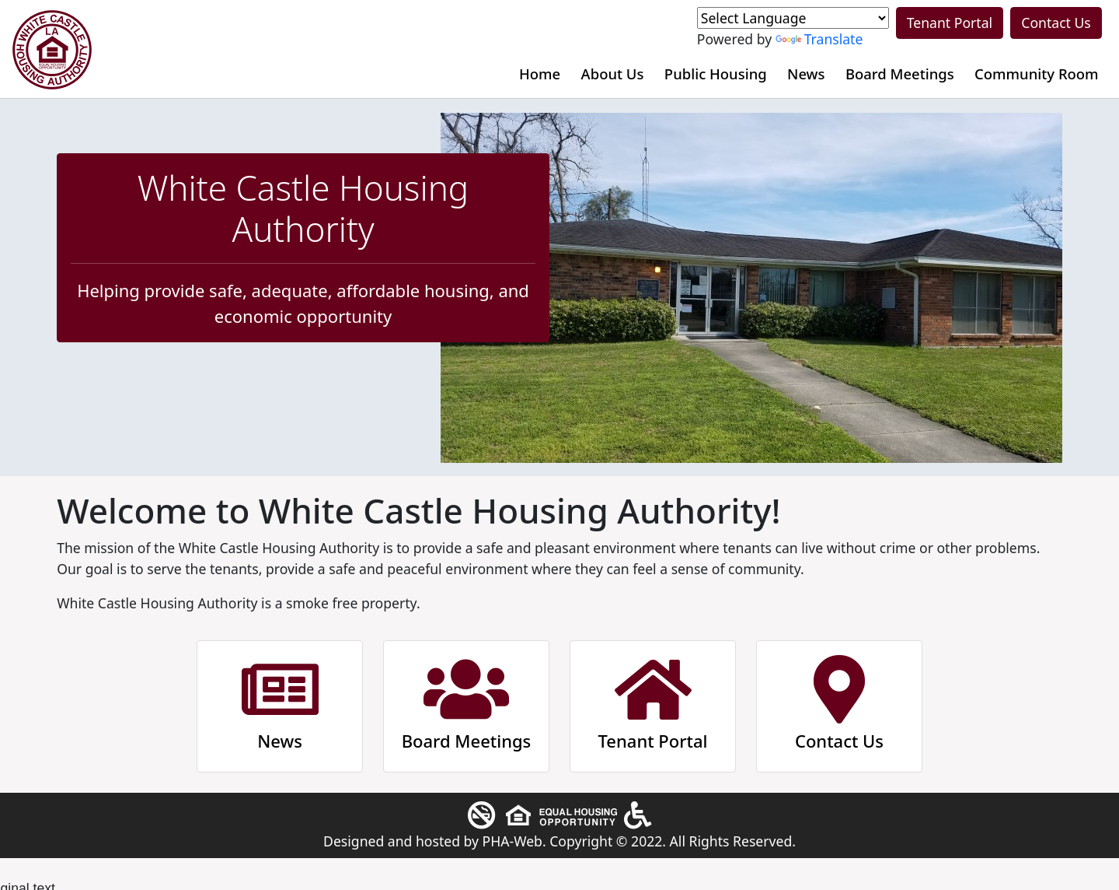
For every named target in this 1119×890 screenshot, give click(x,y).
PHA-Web (512, 841)
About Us (612, 73)
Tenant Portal (949, 22)
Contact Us (1056, 22)
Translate (819, 39)
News (805, 73)
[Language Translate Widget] (793, 18)
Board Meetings (899, 73)
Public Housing (715, 73)
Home (539, 73)
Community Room (1036, 73)
